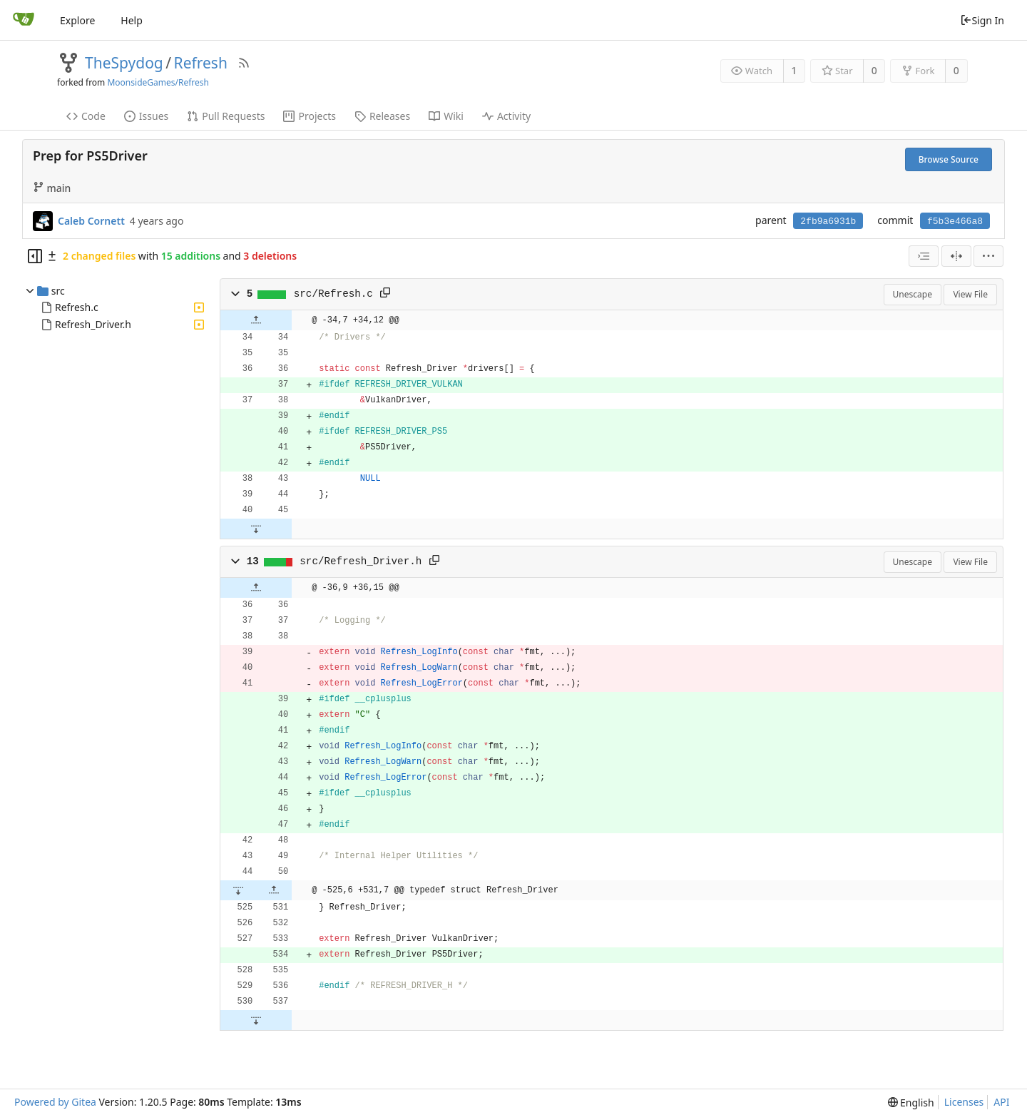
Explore (77, 20)
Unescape (912, 294)
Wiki (446, 116)
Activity (506, 116)
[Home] (23, 20)
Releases (382, 116)
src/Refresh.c (333, 294)
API (1001, 1102)
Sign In (982, 20)
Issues (146, 116)
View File (970, 294)
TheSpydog (124, 63)
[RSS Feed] (243, 62)
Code (86, 116)
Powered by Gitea (55, 1102)
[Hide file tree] (35, 256)
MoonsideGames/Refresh (158, 82)
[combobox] (924, 256)
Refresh (201, 63)
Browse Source (949, 159)
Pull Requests (226, 116)
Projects (309, 116)
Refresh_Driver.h (93, 324)
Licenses (964, 1102)
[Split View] (956, 256)
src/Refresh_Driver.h (360, 561)
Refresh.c (76, 307)
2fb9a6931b (828, 221)
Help (132, 20)
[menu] (988, 256)
